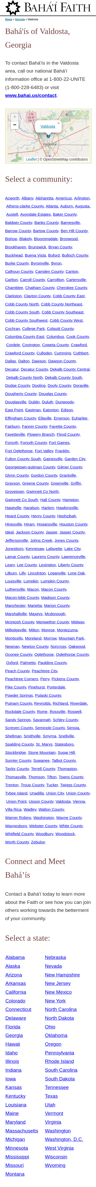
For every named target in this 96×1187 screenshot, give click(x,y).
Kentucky (15, 1096)
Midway (77, 622)
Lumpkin (31, 581)
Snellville (66, 736)
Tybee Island (16, 793)
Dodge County (17, 385)
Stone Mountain (42, 752)
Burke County (17, 263)
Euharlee (79, 418)
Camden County (49, 271)
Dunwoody (64, 402)
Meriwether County (52, 622)
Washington (43, 817)
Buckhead (14, 255)
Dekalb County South (63, 377)
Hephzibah (66, 516)
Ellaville (44, 418)
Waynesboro (16, 826)
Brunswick (37, 247)
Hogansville (47, 524)
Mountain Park (71, 638)
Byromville (40, 263)
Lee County (27, 565)
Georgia (20, 19)
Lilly (22, 573)
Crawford (79, 345)
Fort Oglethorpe (19, 451)
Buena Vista (35, 255)
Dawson (39, 361)
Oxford (12, 662)
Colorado (15, 1000)
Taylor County (17, 768)
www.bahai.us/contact (31, 95)
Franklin (62, 451)
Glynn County (17, 475)
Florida (12, 1026)
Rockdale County (20, 711)
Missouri (14, 1165)
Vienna (79, 801)
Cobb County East (69, 296)
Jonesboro (14, 548)
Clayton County (37, 296)
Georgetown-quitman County (30, 467)
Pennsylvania (59, 1052)
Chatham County (40, 287)
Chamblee (14, 287)
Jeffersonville (16, 540)
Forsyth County (33, 442)
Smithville (32, 736)
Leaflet (31, 159)
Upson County (41, 801)
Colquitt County (60, 328)
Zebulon (38, 842)
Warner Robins (18, 817)
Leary (10, 565)
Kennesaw (35, 548)
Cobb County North (22, 304)
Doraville (81, 385)
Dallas (10, 361)
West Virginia (59, 1148)
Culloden (44, 353)
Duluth (47, 402)
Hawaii (12, 1044)
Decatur (12, 369)
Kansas (13, 1087)
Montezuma (67, 630)
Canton (72, 271)
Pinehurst (36, 687)
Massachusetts (21, 1130)
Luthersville (15, 589)
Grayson (12, 483)
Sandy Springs (18, 720)
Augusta (82, 206)
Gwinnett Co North (42, 491)
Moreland (33, 638)
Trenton (11, 785)
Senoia (73, 728)
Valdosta (47, 126)
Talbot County (64, 760)
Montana (15, 1174)
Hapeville (13, 507)
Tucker (52, 785)
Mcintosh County (19, 622)
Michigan (15, 1139)
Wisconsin (56, 1156)
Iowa (10, 1078)
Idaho (11, 1052)
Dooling (39, 385)
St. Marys (44, 744)
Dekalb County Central (70, 369)
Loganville (57, 573)
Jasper (51, 532)
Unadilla (37, 793)
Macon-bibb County (22, 597)
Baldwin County (18, 222)
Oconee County (18, 654)
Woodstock (65, 834)
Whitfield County (19, 834)
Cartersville (76, 279)
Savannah (41, 720)
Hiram (29, 524)
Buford (54, 255)
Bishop (11, 239)
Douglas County (52, 393)
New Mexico (58, 992)
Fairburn (12, 426)
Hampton (70, 500)
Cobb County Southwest (26, 320)
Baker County (65, 214)
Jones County (66, 540)
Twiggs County (73, 785)
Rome (42, 711)
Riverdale (78, 703)
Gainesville (52, 459)
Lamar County (17, 556)
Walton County (51, 809)
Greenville (59, 483)
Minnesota (16, 1148)
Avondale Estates (35, 214)
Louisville (13, 581)
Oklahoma (56, 1035)
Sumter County (18, 760)
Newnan (12, 646)
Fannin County (34, 426)
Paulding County (52, 662)
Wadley (30, 809)
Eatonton (51, 410)
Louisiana (15, 1104)
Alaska (12, 966)
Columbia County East (24, 336)
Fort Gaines (59, 442)
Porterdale (56, 687)
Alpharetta (44, 198)
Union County (78, 793)
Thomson (36, 777)
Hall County (50, 500)
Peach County (17, 671)
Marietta (35, 605)
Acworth (12, 198)
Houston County (73, 524)
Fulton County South (23, 459)
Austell (12, 214)
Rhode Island (59, 1061)
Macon (33, 589)
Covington (31, 345)
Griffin (76, 483)
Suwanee (41, 760)
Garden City (75, 459)
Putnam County (18, 703)
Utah (50, 1104)
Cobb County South (22, 312)
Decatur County (34, 369)
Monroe (48, 630)
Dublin (34, 402)
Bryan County (60, 247)
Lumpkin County (54, 581)
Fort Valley (44, 451)
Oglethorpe (44, 654)
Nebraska (55, 957)
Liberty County (70, 565)
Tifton (52, 777)
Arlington (82, 198)
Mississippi (17, 1156)
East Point (14, 410)
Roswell (74, 711)
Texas (51, 1096)
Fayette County (62, 426)
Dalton (23, 361)
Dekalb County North (24, 377)
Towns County (71, 777)
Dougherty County (21, 393)
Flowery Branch (41, 434)
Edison (67, 410)
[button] (48, 136)
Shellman (13, 736)
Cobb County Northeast (61, 304)
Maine (12, 1113)
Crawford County (19, 353)
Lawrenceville (73, 556)
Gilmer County (69, 467)
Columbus (55, 336)
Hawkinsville (67, 507)
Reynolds (42, 703)
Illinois (12, 1061)
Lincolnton (37, 573)
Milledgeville (16, 630)
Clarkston (13, 296)
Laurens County (45, 556)
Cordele (13, 345)
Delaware (15, 1018)
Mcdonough (55, 614)
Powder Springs (19, 695)
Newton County (35, 646)
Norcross (58, 646)
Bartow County (46, 231)
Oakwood (76, 646)
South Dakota (60, 1078)
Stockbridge (15, 752)
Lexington (47, 565)
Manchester (15, 605)
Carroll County (32, 279)
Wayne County (69, 817)
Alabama (15, 957)
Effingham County (20, 418)
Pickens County (65, 679)
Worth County (17, 842)
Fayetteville (15, 434)
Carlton (11, 279)
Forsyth (11, 442)
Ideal (9, 532)
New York (55, 1000)
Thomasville (15, 777)
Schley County (65, 720)
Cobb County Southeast (62, 312)
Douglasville (15, 402)
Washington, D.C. (64, 1139)
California (15, 992)
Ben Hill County (74, 231)
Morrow (50, 638)
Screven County (19, 728)
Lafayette (54, 548)
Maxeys (35, 614)
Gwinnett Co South (21, 500)
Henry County (43, 516)
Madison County (55, 597)
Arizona (13, 974)
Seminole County (50, 728)
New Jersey (58, 983)
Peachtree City (44, 671)
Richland (60, 703)
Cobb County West (66, 320)
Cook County (77, 336)
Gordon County (44, 475)
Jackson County (30, 532)
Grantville (67, 475)
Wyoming (55, 1165)
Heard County (17, 516)
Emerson (61, 418)
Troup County (32, 785)
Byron (56, 263)
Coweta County (55, 345)
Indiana (13, 1070)
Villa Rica (13, 809)
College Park (33, 328)
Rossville (57, 711)
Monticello (14, 638)
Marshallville (16, 614)
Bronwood (69, 239)
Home (8, 19)
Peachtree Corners (21, 679)
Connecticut (18, 1009)
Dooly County (59, 385)
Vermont (54, 1113)
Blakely (25, 239)
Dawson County (62, 361)
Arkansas (15, 983)
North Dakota (59, 1018)
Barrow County (18, 231)
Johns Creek (41, 540)
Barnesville (70, 222)
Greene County (35, 483)
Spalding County (19, 744)
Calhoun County (19, 271)
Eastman (33, 410)
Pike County (15, 687)
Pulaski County (48, 695)
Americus (64, 198)
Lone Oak (76, 573)
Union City (55, 793)
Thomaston (67, 768)
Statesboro (64, 744)
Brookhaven (15, 247)
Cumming (62, 353)
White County (70, 826)
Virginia (53, 1122)
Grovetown (14, 491)
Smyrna (49, 736)
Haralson (31, 507)
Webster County (43, 826)
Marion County (56, 605)
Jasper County (71, 532)
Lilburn (11, 573)
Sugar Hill (66, 752)
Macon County (53, 589)
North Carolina (61, 1009)
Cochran (12, 328)
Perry (44, 679)
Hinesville (13, 524)
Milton (34, 630)
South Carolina (61, 1070)
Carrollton (55, 279)
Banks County (46, 222)
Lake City (73, 548)
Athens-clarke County (25, 206)
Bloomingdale (46, 239)
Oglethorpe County (72, 654)
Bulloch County (75, 255)
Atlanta (52, 206)
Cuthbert (80, 353)
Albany (27, 198)
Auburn (66, 206)
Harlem (47, 507)
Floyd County (68, 434)
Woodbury (44, 834)
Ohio (50, 1026)
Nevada (53, 966)
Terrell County (43, 768)
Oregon (53, 1044)
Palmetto (28, 662)
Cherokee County (72, 287)
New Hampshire (62, 974)
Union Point (16, 801)
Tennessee (57, 1087)
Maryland (15, 1122)
